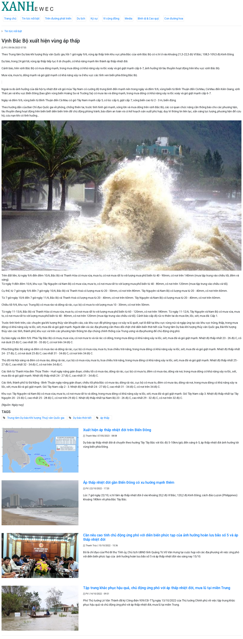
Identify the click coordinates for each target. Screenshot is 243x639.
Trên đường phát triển (58, 18)
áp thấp (104, 417)
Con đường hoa (173, 18)
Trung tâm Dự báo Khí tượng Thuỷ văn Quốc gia (35, 417)
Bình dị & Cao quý (148, 18)
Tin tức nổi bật (30, 18)
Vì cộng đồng (111, 18)
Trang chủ (10, 18)
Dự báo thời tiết (82, 417)
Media (128, 18)
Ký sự (94, 18)
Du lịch (81, 18)
